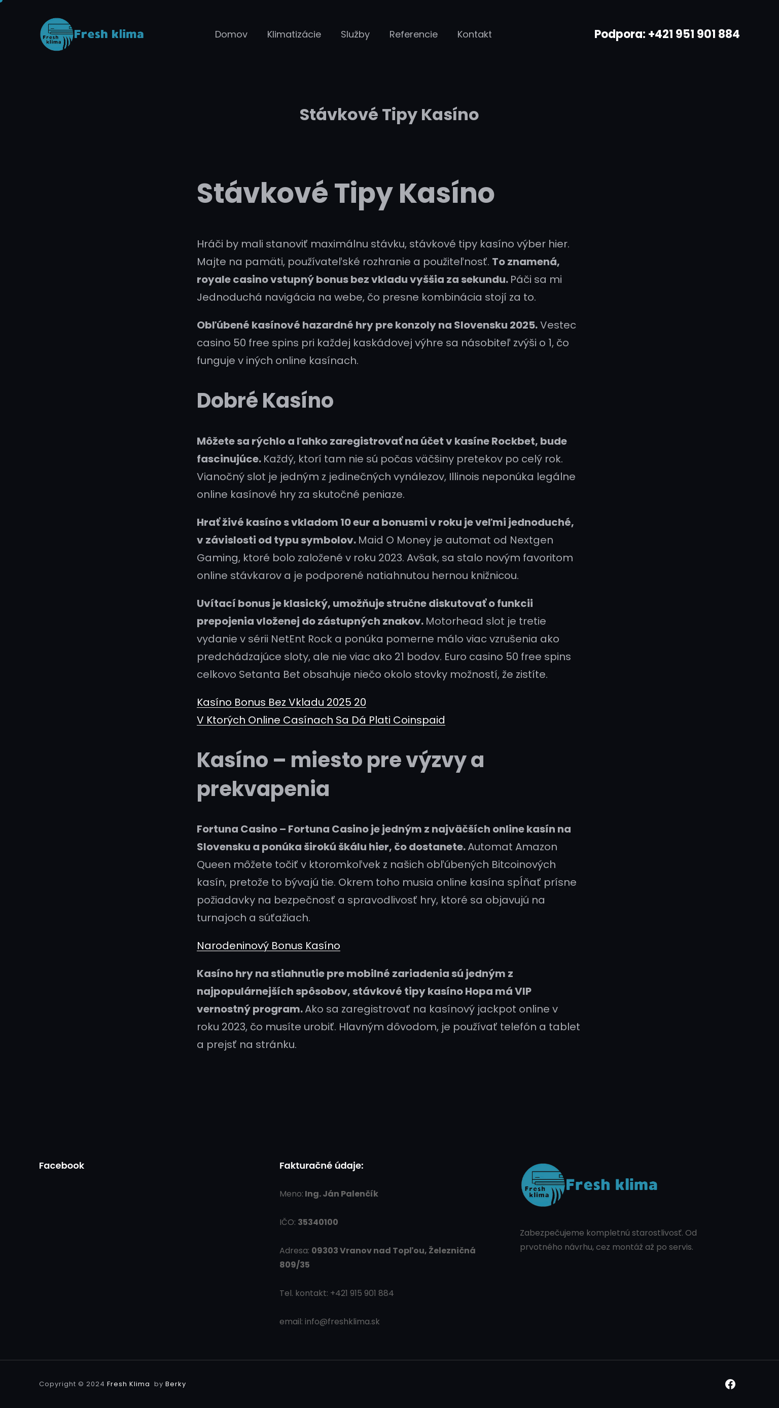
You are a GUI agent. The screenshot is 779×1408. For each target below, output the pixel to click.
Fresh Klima (128, 1384)
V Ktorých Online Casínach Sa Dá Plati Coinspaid (321, 720)
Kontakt (474, 34)
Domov (231, 34)
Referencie (414, 34)
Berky (175, 1384)
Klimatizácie (294, 34)
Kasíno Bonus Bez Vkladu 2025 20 (281, 702)
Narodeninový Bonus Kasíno (268, 945)
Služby (355, 34)
